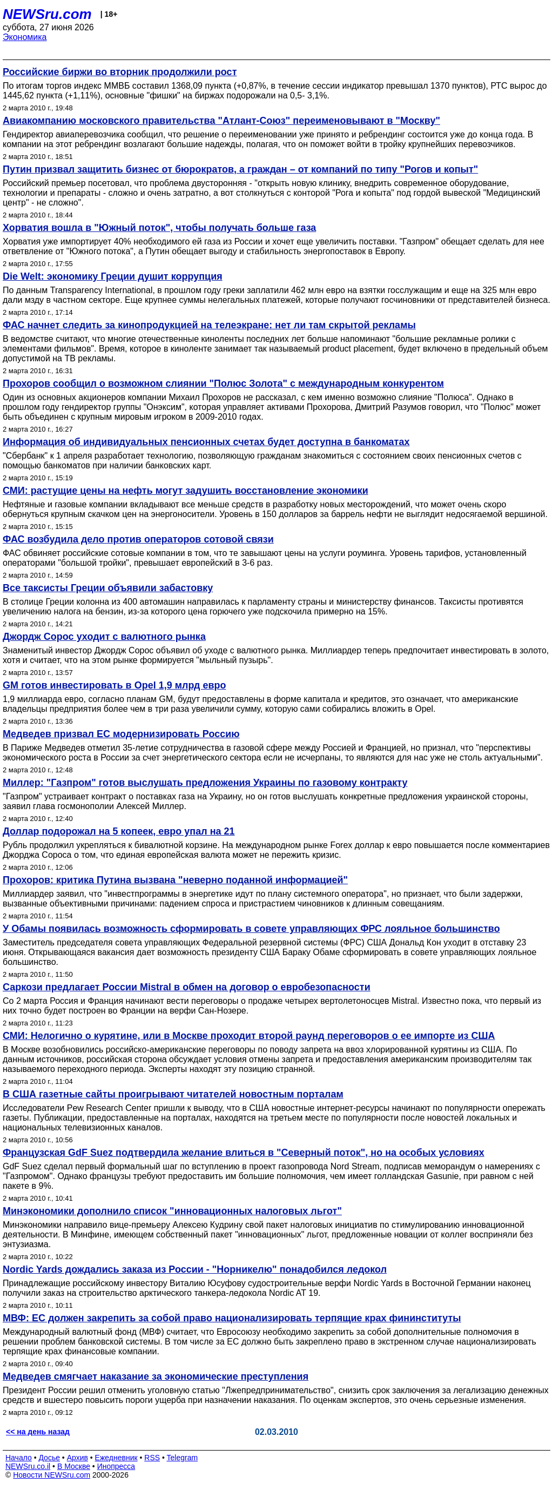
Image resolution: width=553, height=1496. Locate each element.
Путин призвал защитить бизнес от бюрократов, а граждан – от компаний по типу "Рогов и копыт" (240, 169)
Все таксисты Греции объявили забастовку (108, 587)
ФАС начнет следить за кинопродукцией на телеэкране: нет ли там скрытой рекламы (209, 325)
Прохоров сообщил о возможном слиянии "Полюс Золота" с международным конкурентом (223, 383)
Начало (18, 1457)
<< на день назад (38, 1431)
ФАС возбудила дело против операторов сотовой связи (138, 539)
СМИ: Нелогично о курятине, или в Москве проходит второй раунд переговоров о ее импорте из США (249, 1035)
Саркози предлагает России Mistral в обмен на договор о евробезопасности (186, 987)
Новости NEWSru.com (51, 1475)
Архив (77, 1457)
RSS (152, 1457)
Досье (49, 1457)
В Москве (73, 1466)
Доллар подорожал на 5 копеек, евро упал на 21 (119, 831)
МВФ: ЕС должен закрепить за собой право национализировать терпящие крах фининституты (232, 1318)
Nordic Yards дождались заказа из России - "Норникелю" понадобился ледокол (195, 1269)
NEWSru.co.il (27, 1466)
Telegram (182, 1457)
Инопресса (116, 1466)
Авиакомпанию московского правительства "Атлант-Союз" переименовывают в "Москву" (221, 120)
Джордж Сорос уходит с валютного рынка (104, 636)
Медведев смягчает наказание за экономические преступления (155, 1376)
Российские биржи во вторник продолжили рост (120, 72)
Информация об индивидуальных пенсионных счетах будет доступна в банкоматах (206, 441)
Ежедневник (116, 1457)
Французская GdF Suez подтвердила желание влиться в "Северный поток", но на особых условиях (243, 1152)
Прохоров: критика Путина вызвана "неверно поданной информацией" (175, 880)
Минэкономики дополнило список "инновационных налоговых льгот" (172, 1211)
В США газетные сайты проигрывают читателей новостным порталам (173, 1094)
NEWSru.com (47, 14)
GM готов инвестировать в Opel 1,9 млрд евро (114, 685)
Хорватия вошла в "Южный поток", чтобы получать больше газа (159, 227)
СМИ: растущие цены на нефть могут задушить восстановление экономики (185, 490)
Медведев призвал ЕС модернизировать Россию (121, 734)
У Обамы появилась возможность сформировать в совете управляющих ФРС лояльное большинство (251, 928)
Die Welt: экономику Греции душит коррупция (112, 276)
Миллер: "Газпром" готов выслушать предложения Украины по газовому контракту (205, 782)
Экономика (25, 37)
